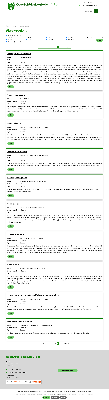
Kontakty (72, 11)
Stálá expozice (13, 204)
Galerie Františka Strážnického (20, 321)
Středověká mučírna (16, 95)
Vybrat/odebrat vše (14, 35)
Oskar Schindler (14, 123)
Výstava (10, 37)
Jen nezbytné (55, 397)
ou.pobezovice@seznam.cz (18, 372)
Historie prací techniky (17, 151)
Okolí (57, 11)
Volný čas (71, 37)
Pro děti (50, 39)
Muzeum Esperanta (15, 234)
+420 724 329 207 (15, 369)
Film (29, 37)
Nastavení (63, 397)
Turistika (71, 39)
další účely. (88, 391)
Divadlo (50, 37)
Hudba (10, 39)
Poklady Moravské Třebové (19, 53)
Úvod (15, 11)
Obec (45, 11)
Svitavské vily (13, 265)
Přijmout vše (46, 397)
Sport (29, 39)
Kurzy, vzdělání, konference (16, 42)
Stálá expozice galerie (17, 178)
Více (10, 87)
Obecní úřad (30, 11)
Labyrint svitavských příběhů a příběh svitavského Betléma (33, 295)
